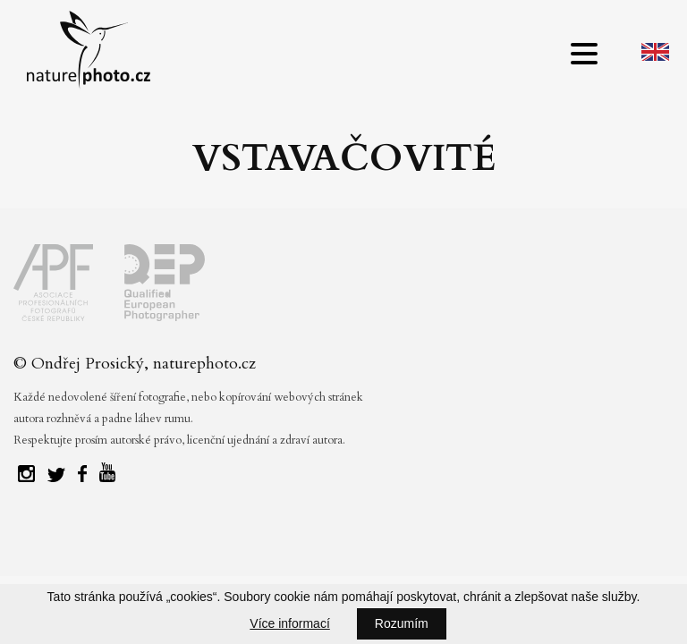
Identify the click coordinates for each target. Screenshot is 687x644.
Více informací (289, 623)
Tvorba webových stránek (348, 540)
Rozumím (401, 623)
